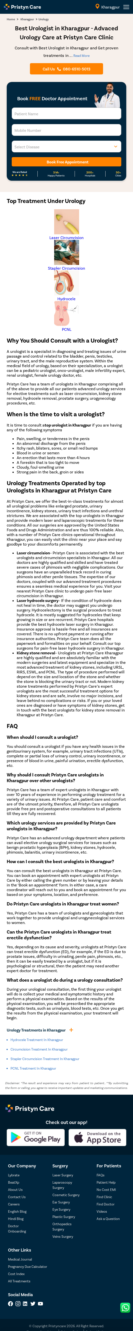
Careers (14, 1204)
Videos (102, 1211)
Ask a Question (108, 1218)
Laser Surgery (62, 1175)
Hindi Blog (15, 1218)
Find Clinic (104, 1197)
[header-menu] (126, 7)
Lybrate (13, 1175)
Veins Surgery (62, 1236)
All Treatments (19, 1281)
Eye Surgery (61, 1209)
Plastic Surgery (63, 1216)
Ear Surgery (61, 1202)
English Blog (17, 1211)
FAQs (101, 1175)
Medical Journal (20, 1259)
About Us (15, 1189)
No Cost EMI (106, 1189)
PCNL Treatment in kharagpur (33, 1068)
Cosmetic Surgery (66, 1195)
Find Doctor (106, 1204)
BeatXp (13, 1182)
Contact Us (17, 1197)
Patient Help (106, 1182)
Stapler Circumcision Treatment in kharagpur (44, 1059)
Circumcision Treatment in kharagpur (39, 1049)
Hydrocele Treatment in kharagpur (36, 1040)
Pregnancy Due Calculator (27, 1266)
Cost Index (16, 1274)
